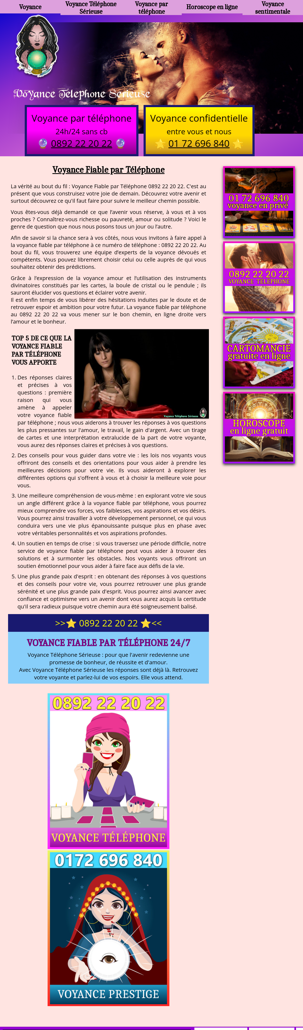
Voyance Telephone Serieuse (89, 94)
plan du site (154, 1003)
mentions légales (193, 1003)
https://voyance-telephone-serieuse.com (151, 936)
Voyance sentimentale (273, 7)
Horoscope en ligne (212, 7)
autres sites (231, 1003)
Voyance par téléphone (151, 7)
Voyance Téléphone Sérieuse (91, 7)
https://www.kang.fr (75, 990)
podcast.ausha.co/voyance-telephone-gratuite (228, 990)
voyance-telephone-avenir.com (138, 990)
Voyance (30, 7)
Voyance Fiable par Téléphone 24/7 (108, 644)
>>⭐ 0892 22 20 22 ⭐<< (108, 625)
